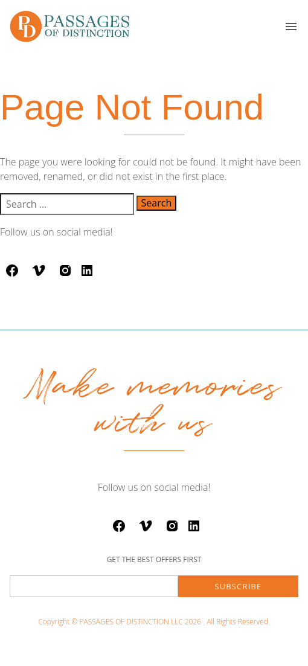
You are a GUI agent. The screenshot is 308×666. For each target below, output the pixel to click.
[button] (291, 26)
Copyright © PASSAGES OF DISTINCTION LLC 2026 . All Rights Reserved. (153, 621)
